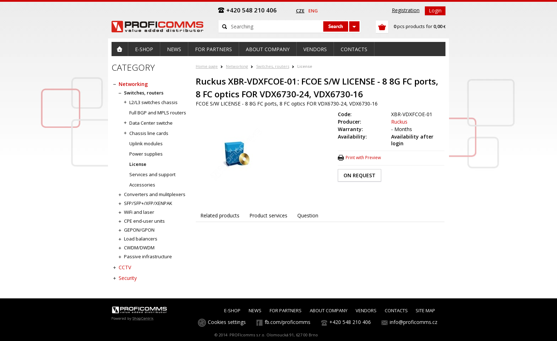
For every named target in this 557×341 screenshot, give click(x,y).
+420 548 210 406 (350, 322)
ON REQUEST (359, 175)
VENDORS (366, 310)
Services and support (152, 174)
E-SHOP (232, 310)
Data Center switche (151, 123)
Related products (219, 215)
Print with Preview (363, 158)
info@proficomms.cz (413, 322)
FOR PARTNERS (286, 310)
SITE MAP (425, 310)
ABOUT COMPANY (328, 310)
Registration (406, 10)
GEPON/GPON (139, 230)
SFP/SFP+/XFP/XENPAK (148, 203)
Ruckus (399, 121)
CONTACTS (396, 310)
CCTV (125, 267)
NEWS (255, 310)
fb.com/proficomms (287, 322)
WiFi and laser (139, 212)
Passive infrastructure (148, 256)
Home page (207, 66)
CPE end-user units (144, 221)
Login (435, 10)
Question (307, 215)
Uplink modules (146, 143)
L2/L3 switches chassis (153, 102)
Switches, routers (272, 66)
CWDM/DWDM (139, 247)
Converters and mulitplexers (154, 194)
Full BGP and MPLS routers (157, 112)
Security (128, 278)
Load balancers (140, 239)
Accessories (142, 185)
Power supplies (146, 154)
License (304, 66)
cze (300, 10)
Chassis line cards (148, 133)
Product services (268, 215)
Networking (237, 66)
